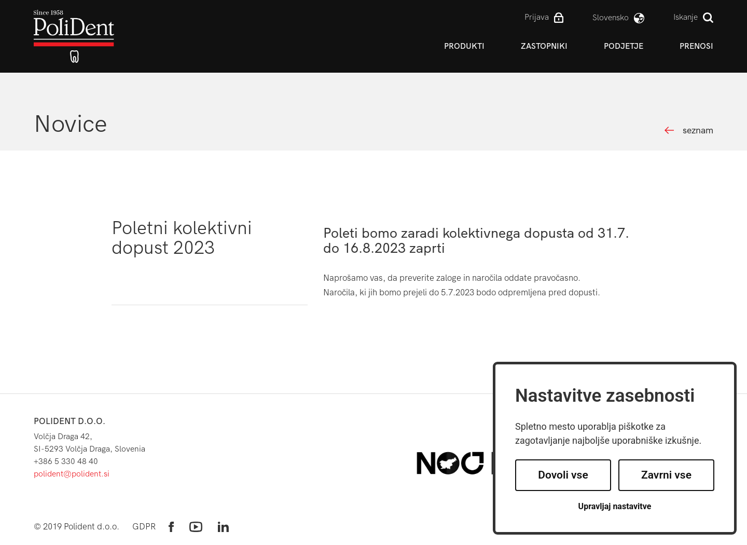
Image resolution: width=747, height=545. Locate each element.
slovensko (610, 17)
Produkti (464, 46)
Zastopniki (544, 46)
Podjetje (623, 46)
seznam (698, 131)
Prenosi (696, 46)
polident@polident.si (71, 473)
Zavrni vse (666, 475)
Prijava (536, 16)
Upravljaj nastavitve (615, 506)
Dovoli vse (563, 475)
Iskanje (685, 16)
